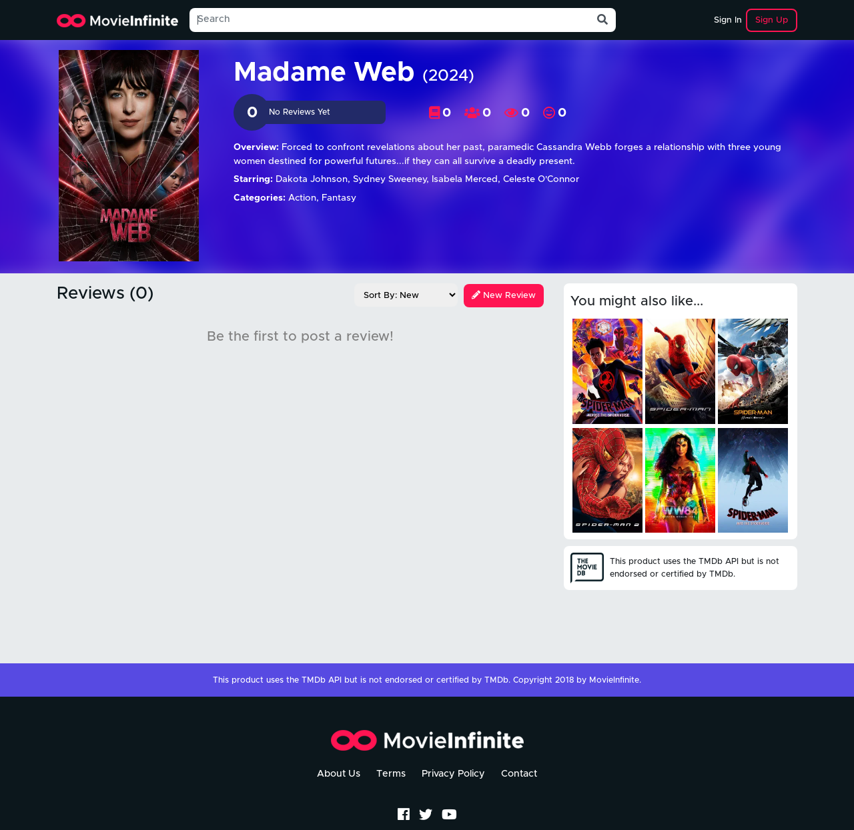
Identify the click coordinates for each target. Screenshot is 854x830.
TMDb (496, 680)
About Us (338, 774)
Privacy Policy (453, 774)
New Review (504, 295)
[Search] (389, 20)
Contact (519, 774)
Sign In (728, 20)
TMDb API (322, 680)
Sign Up (771, 20)
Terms (391, 774)
